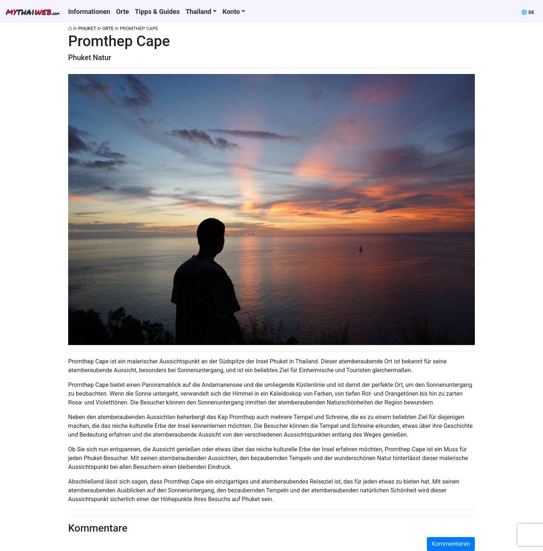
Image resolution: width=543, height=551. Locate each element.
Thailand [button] (198, 11)
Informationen (89, 11)
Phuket (87, 28)
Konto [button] (231, 11)
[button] (527, 11)
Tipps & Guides (157, 11)
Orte (122, 11)
